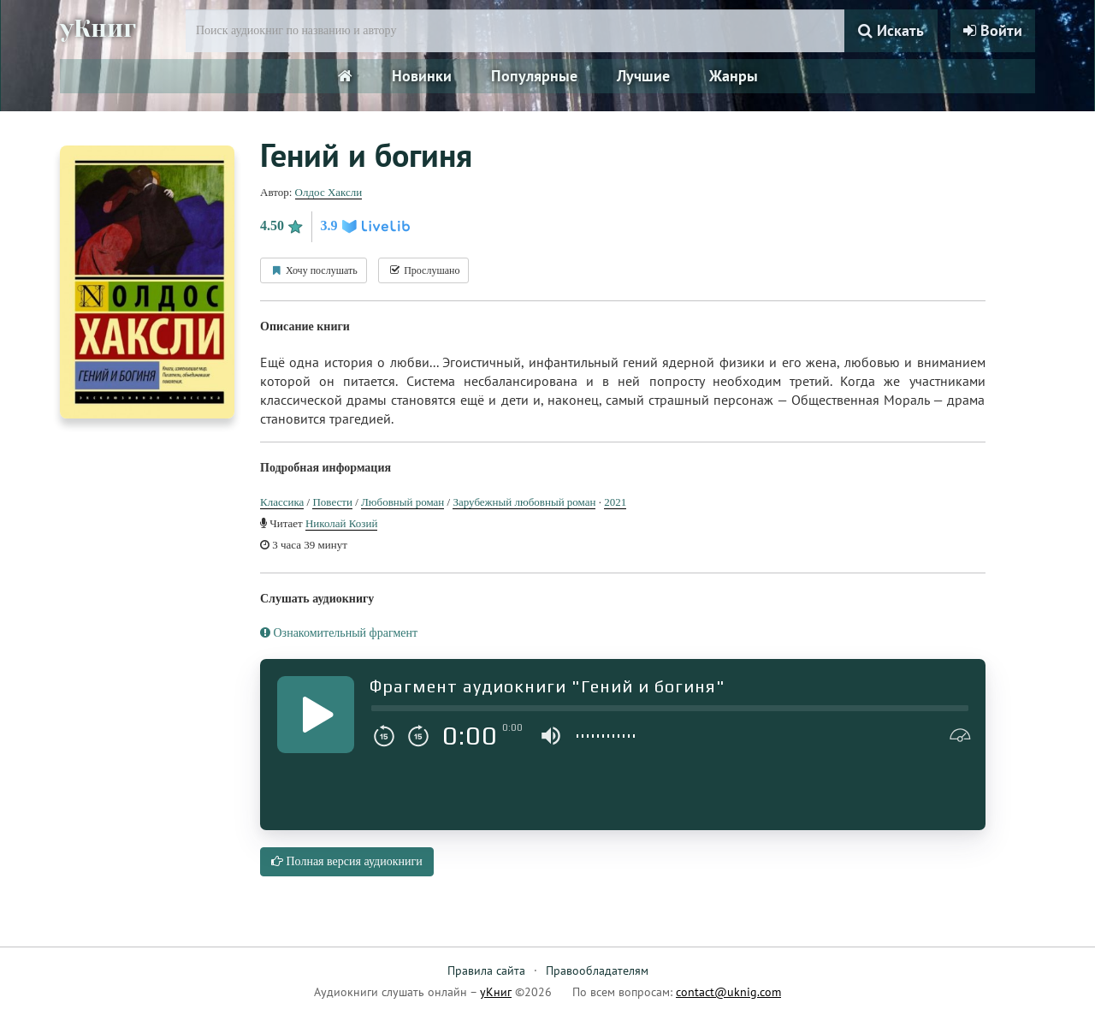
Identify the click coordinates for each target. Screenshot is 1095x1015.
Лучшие (643, 76)
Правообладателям (597, 970)
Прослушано (423, 270)
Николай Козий (341, 523)
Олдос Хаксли (329, 192)
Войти (992, 30)
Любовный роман (402, 502)
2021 (615, 502)
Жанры (733, 76)
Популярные (534, 76)
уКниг (100, 28)
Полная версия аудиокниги (347, 861)
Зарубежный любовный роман (524, 502)
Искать (891, 30)
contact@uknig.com (728, 992)
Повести (332, 502)
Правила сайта (486, 970)
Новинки (422, 76)
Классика (282, 502)
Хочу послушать (313, 270)
